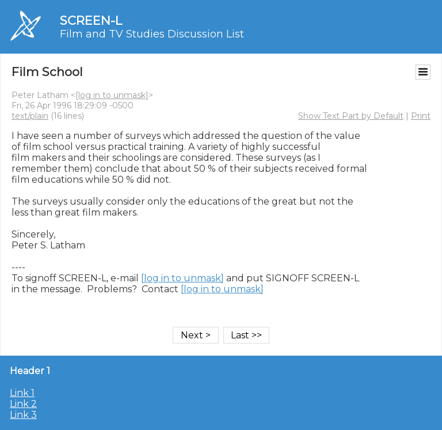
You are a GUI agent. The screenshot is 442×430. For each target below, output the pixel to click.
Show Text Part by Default (350, 116)
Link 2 (23, 403)
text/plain (30, 116)
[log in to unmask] (111, 95)
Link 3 (23, 414)
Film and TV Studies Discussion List (152, 34)
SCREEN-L (91, 20)
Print (420, 116)
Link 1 (22, 392)
